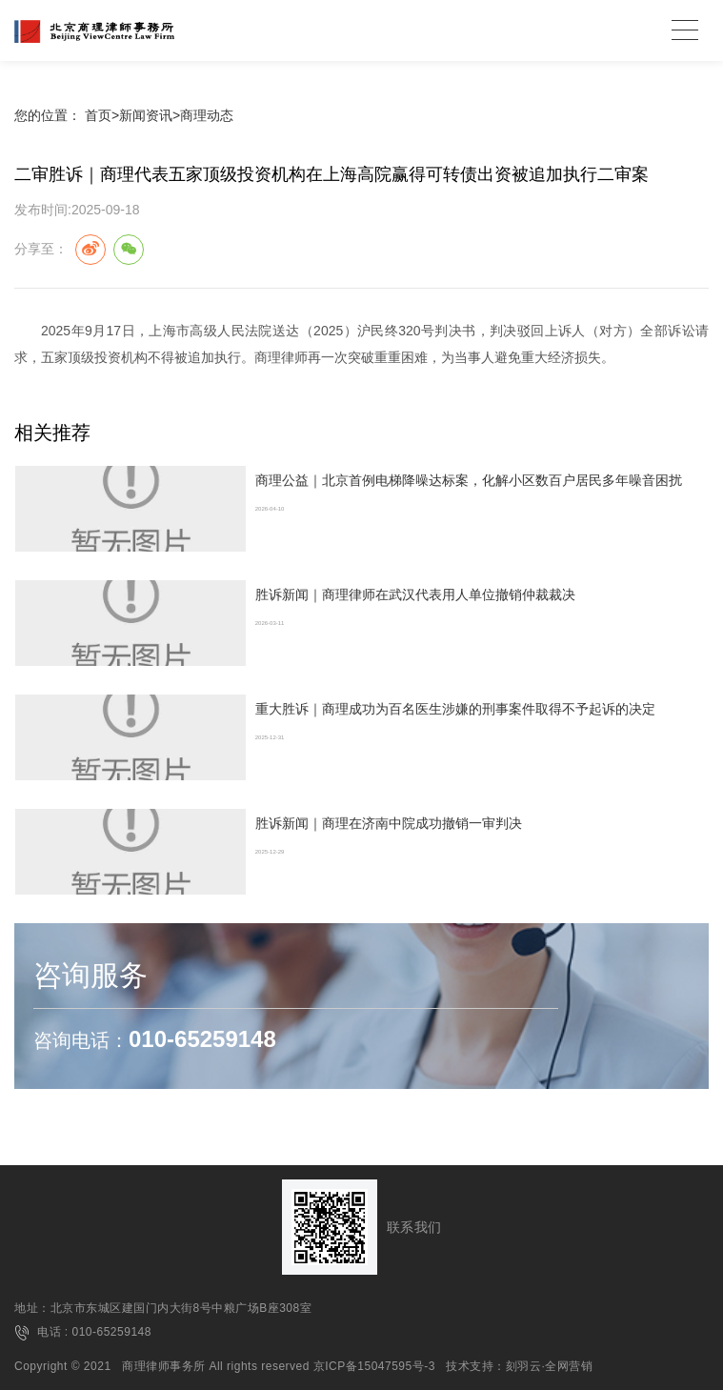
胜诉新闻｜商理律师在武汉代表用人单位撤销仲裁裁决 (415, 594)
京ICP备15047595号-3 (374, 1366)
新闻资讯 (145, 115)
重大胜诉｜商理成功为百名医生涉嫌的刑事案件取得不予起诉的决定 (455, 708)
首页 (98, 115)
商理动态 (206, 115)
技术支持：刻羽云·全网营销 (519, 1366)
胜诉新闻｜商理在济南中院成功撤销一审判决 (388, 823)
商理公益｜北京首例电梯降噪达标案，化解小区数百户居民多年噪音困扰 (468, 480)
